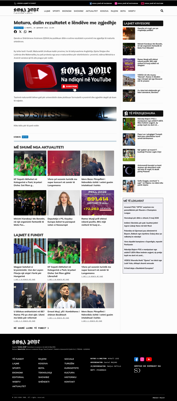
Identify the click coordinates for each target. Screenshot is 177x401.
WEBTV (131, 11)
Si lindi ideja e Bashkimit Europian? (139, 268)
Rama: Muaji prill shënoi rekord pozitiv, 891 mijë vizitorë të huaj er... (94, 221)
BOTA (123, 11)
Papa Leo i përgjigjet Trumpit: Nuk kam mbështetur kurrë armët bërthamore (150, 136)
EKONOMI (66, 11)
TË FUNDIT (18, 358)
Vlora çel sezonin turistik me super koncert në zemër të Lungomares (62, 182)
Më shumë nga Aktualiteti (39, 147)
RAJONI (114, 11)
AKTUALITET (92, 11)
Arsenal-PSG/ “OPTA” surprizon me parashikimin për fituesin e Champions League (140, 210)
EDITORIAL (18, 377)
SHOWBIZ (78, 11)
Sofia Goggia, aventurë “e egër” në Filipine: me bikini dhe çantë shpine (150, 183)
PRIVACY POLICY (159, 398)
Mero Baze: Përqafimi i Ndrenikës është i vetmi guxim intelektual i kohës (97, 182)
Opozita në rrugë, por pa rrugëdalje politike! (148, 29)
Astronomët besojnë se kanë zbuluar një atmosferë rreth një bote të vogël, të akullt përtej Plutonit (149, 168)
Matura (25, 137)
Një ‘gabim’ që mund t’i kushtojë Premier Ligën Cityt (149, 151)
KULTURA (69, 372)
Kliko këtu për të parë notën (26, 125)
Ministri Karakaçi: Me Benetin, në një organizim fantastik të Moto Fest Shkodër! (150, 46)
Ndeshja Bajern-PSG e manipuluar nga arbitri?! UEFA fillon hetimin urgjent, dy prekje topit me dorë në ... (150, 122)
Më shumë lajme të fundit (31, 328)
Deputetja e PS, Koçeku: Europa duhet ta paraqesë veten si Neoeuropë (61, 221)
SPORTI (56, 11)
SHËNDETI (43, 381)
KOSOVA (104, 11)
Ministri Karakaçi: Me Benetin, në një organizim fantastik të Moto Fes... (29, 221)
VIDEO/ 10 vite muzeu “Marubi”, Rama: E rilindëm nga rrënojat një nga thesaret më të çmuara (150, 78)
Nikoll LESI (104, 358)
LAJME (47, 11)
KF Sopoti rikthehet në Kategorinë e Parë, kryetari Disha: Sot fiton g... (28, 182)
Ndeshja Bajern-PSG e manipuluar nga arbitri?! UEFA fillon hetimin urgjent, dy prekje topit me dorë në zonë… (143, 252)
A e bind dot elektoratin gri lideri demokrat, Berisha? (149, 91)
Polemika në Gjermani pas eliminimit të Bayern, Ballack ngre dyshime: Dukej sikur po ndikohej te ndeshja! (143, 234)
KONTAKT (69, 381)
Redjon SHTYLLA (105, 366)
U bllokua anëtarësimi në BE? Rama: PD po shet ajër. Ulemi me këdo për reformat (29, 314)
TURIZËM (69, 363)
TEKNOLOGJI (45, 372)
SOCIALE (69, 358)
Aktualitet (18, 28)
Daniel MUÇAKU (103, 362)
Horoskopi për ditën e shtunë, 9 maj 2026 (141, 218)
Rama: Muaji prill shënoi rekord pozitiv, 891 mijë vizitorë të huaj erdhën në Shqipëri (148, 62)
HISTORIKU (70, 377)
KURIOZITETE (71, 368)
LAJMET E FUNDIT (28, 235)
